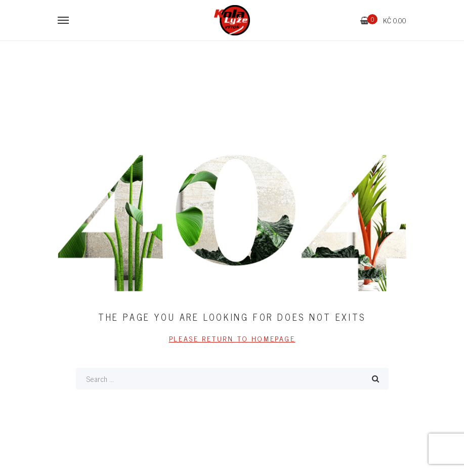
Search (375, 378)
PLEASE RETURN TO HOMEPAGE (232, 338)
